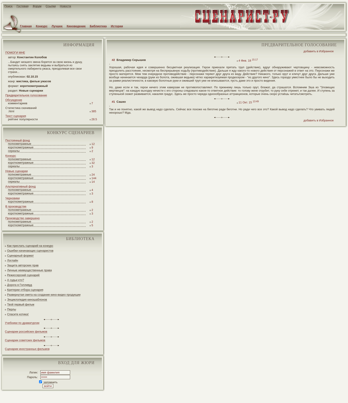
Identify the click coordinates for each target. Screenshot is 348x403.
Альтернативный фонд (20, 186)
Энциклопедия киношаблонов (27, 299)
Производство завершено (22, 218)
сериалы (14, 150)
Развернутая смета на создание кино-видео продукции (44, 294)
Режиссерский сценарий (23, 275)
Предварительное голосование (26, 95)
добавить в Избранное (318, 51)
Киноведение (76, 26)
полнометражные (19, 143)
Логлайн (12, 260)
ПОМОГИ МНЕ (15, 52)
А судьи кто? (15, 280)
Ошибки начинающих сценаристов (30, 250)
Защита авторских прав (23, 265)
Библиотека (98, 26)
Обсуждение (13, 100)
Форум (37, 6)
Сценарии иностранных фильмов (27, 349)
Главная (26, 26)
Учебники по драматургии (22, 323)
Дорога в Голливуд (19, 285)
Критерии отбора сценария (25, 289)
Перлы (11, 309)
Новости (65, 6)
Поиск (8, 6)
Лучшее (57, 26)
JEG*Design (105, 396)
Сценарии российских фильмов (26, 331)
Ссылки (50, 6)
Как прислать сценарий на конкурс (30, 245)
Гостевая (23, 6)
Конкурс (41, 26)
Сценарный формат (20, 255)
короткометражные (21, 147)
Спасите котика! (18, 314)
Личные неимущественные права (29, 270)
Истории (117, 26)
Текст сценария (15, 116)
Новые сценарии (16, 171)
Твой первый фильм (20, 304)
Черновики (12, 198)
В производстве (15, 206)
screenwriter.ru (74, 396)
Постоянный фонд (17, 140)
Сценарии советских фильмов (25, 340)
